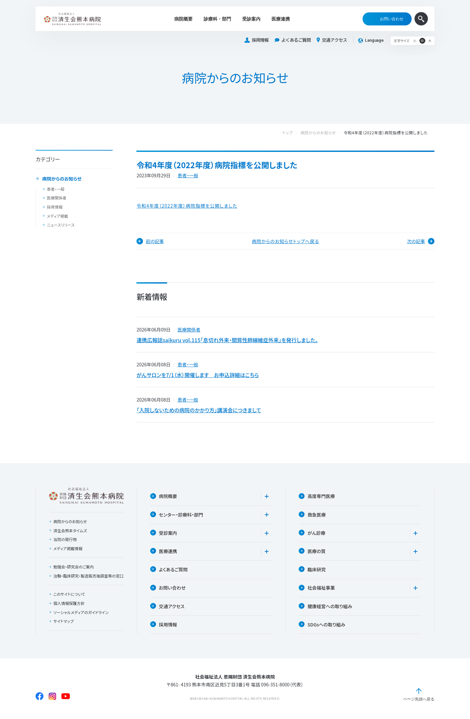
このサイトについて (69, 600)
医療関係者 (56, 197)
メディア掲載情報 (67, 549)
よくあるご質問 (292, 40)
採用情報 (256, 40)
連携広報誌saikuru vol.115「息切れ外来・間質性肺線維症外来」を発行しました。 (227, 340)
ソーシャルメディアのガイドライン (81, 618)
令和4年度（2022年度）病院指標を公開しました (186, 205)
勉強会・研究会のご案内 (73, 567)
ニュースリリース (60, 224)
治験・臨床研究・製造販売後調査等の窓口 (86, 579)
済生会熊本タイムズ (70, 531)
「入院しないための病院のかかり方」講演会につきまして (198, 410)
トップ (294, 132)
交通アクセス (332, 40)
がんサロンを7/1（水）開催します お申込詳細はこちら (197, 375)
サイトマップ (63, 627)
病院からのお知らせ (62, 179)
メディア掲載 (57, 216)
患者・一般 (55, 189)
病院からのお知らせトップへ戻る (285, 241)
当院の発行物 (65, 540)
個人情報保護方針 (69, 609)
